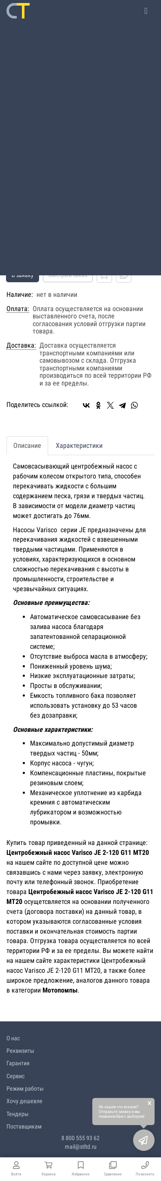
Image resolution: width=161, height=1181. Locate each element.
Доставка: (21, 345)
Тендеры (17, 1113)
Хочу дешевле (24, 1101)
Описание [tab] (27, 445)
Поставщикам (24, 1126)
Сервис (15, 1076)
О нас (13, 1038)
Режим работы (25, 1088)
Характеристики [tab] (79, 445)
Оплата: (17, 309)
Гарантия (18, 1063)
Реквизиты (20, 1050)
